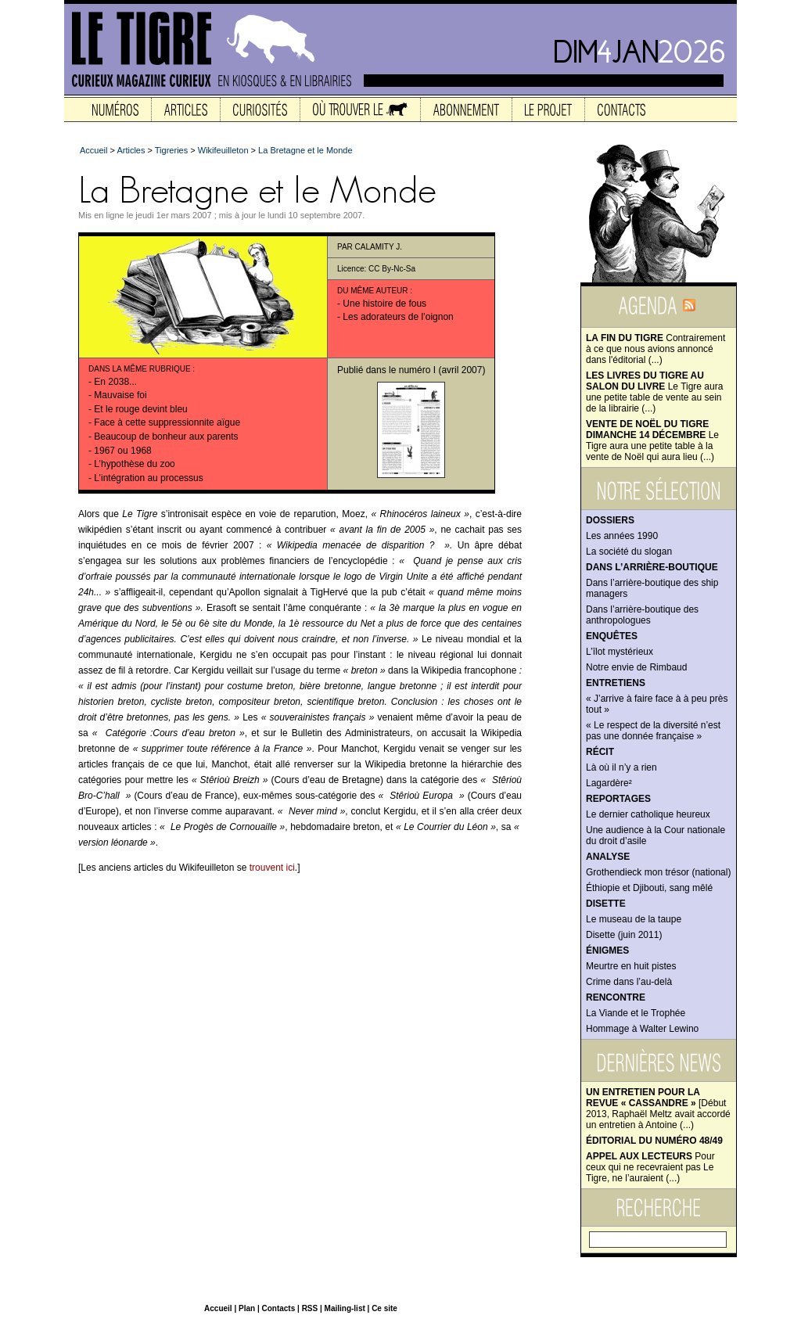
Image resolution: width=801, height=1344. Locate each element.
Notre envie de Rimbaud (636, 667)
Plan (247, 1308)
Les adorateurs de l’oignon (398, 316)
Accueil (93, 150)
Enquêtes (612, 636)
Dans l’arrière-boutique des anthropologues (642, 615)
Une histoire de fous (384, 303)
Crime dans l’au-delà (629, 981)
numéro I (417, 370)
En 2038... (115, 381)
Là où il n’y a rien (621, 767)
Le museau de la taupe (633, 919)
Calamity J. (378, 247)
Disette (606, 903)
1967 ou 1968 (122, 450)
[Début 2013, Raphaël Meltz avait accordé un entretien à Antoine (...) (658, 1108)
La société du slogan (629, 551)
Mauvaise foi (120, 395)
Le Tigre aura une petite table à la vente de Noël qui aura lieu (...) (652, 440)
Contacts (278, 1308)
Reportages (618, 798)
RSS (310, 1308)
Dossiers (610, 520)
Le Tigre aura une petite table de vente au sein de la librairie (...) (654, 392)
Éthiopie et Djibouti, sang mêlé (649, 887)
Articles (131, 150)
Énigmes (607, 950)
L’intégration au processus (148, 478)
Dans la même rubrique (139, 369)
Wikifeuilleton (223, 150)
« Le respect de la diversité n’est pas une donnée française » (653, 731)
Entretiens (615, 682)
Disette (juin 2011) (624, 934)
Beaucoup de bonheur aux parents (166, 436)
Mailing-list (345, 1308)
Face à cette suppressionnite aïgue (167, 422)
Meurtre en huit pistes (631, 966)
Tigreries (171, 150)
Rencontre (615, 997)
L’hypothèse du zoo (134, 463)
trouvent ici (272, 867)
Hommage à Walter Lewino (642, 1028)
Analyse (608, 856)
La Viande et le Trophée (635, 1013)
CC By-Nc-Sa (391, 268)
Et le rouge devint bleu (140, 409)
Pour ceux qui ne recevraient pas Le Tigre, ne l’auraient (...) (650, 1167)
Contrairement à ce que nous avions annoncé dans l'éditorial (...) (655, 348)
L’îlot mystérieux (619, 651)
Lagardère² (609, 783)
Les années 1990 (622, 535)
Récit (600, 751)
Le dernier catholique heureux (648, 814)
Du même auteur (372, 290)
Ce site (384, 1308)
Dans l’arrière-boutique (652, 567)
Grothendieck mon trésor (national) (658, 872)
